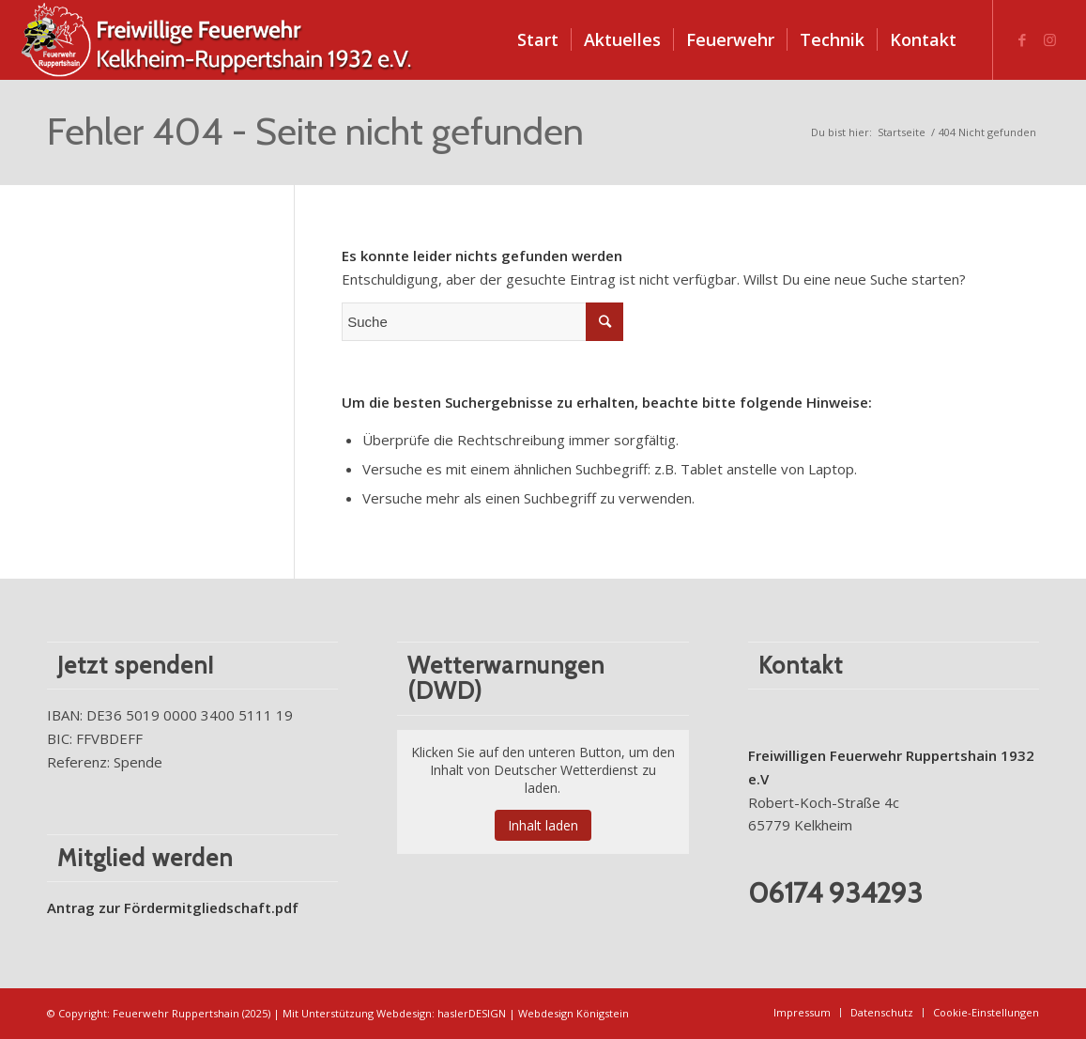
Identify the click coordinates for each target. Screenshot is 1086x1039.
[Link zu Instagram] (1050, 39)
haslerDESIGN (471, 1013)
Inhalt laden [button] (543, 825)
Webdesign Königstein (573, 1013)
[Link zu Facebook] (1022, 39)
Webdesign (404, 1013)
